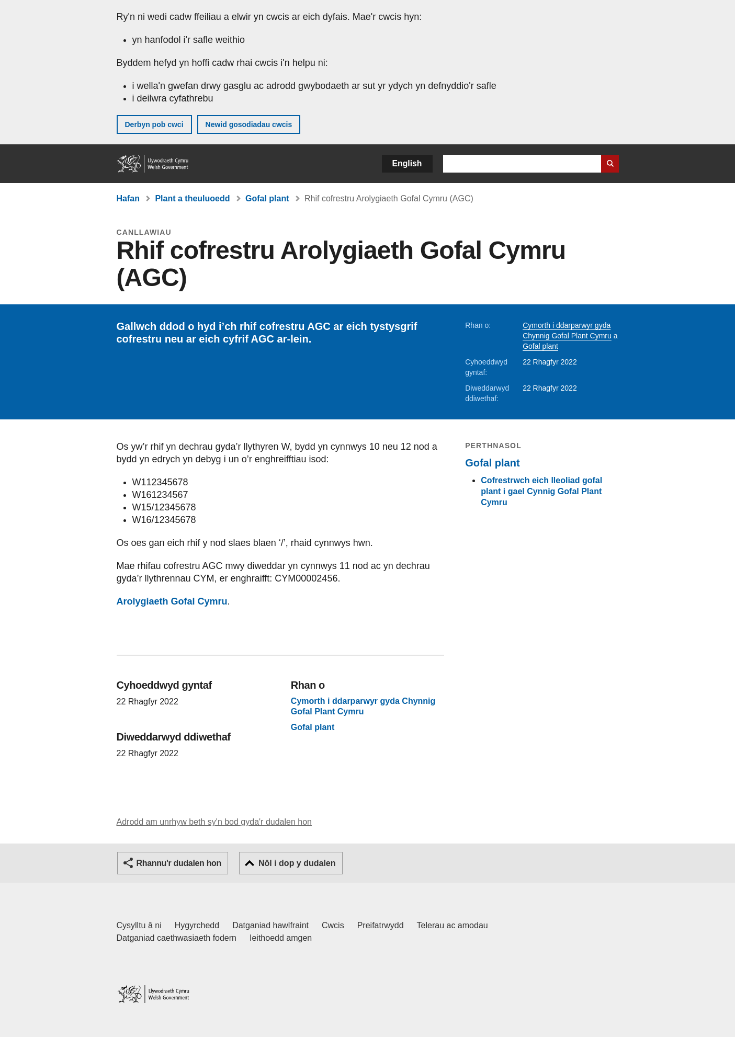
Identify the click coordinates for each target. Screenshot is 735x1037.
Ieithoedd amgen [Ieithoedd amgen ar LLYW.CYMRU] (281, 937)
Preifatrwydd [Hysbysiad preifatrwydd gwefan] (380, 925)
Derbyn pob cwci (154, 124)
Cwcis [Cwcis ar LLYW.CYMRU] (333, 925)
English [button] (407, 163)
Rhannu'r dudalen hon (179, 863)
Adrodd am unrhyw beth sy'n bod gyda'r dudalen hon (214, 821)
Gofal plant (267, 198)
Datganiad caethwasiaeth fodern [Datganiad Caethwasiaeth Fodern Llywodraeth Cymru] (177, 937)
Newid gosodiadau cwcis (249, 124)
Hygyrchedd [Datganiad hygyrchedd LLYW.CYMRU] (197, 925)
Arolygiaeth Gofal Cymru (172, 601)
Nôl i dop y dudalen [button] (297, 863)
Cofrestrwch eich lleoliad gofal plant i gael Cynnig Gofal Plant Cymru (541, 491)
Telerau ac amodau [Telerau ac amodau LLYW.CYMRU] (452, 925)
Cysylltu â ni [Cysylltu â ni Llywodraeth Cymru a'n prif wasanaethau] (139, 925)
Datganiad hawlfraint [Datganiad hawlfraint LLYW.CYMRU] (270, 925)
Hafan (128, 198)
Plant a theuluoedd (192, 198)
